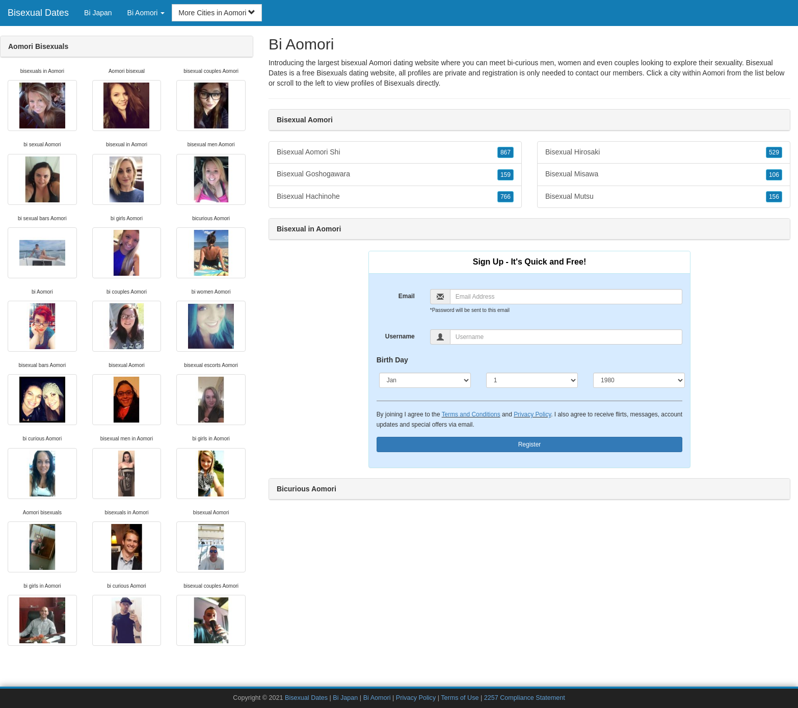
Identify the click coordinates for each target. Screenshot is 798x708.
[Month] (425, 380)
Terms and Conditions (471, 414)
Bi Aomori (377, 697)
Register (529, 444)
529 (774, 152)
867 (505, 152)
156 (774, 196)
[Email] (566, 296)
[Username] (566, 337)
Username (400, 336)
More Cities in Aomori (216, 13)
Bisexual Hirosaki (663, 152)
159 (505, 174)
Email (406, 296)
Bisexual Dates (38, 13)
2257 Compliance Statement (524, 697)
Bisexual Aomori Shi (395, 152)
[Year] (639, 380)
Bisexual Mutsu (663, 196)
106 (774, 174)
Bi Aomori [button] (146, 13)
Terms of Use (459, 697)
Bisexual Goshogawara (395, 174)
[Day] (532, 380)
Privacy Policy (532, 414)
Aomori (713, 73)
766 (505, 196)
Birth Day (392, 360)
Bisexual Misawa (663, 174)
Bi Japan (98, 13)
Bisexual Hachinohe (395, 196)
